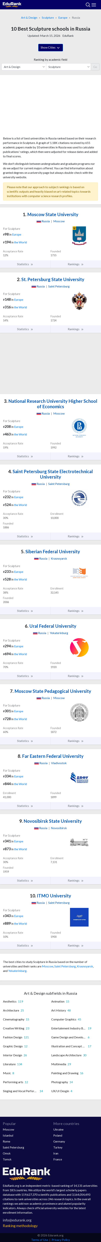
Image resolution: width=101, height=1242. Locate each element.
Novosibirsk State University (50, 821)
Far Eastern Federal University (51, 756)
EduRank (68, 35)
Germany (59, 1141)
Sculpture (48, 17)
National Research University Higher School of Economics (50, 403)
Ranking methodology (20, 1226)
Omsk (7, 1153)
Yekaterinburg (17, 970)
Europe (62, 17)
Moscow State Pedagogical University (50, 691)
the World (20, 242)
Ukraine (58, 1129)
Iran (55, 1153)
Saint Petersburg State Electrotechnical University (50, 474)
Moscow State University (50, 214)
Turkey (57, 1147)
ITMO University (50, 895)
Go (95, 67)
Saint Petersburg (65, 966)
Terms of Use (39, 1239)
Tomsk (7, 1159)
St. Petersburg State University (50, 279)
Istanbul (8, 1135)
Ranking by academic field (50, 59)
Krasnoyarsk (85, 966)
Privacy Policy (61, 1239)
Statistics (25, 264)
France (57, 1159)
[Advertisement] (50, 107)
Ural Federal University (50, 626)
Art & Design (29, 17)
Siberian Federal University (50, 551)
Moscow (47, 966)
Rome (6, 1141)
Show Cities (51, 48)
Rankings (76, 264)
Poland (57, 1135)
